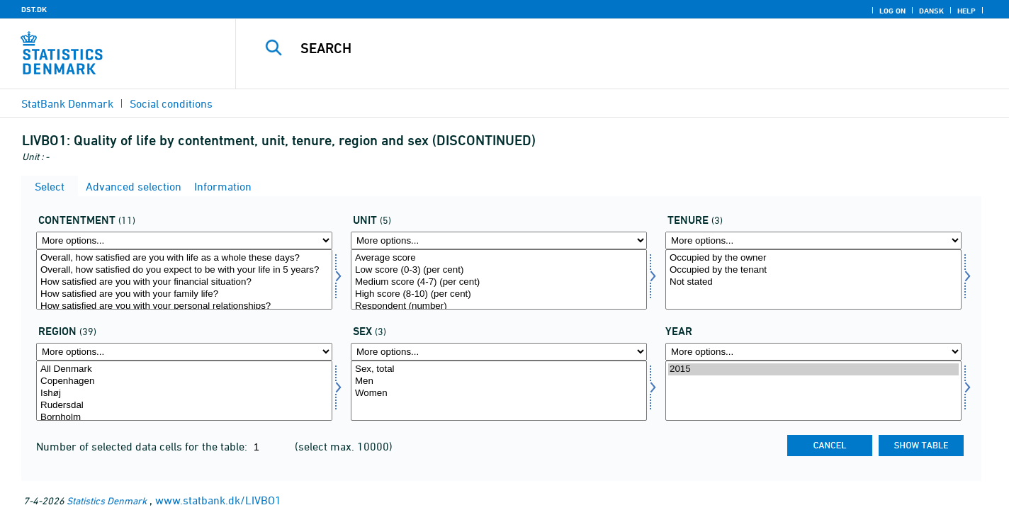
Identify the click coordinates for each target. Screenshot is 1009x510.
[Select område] (184, 391)
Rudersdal (184, 406)
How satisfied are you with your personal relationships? (184, 306)
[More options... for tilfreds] (184, 240)
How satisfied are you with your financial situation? (184, 282)
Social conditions (171, 103)
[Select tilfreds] (184, 279)
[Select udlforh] (813, 279)
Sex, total (499, 369)
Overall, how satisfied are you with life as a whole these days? (184, 258)
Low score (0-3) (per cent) (499, 270)
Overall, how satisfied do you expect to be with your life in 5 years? (184, 270)
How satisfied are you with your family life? (184, 294)
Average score (499, 258)
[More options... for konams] (499, 352)
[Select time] (813, 391)
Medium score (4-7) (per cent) (499, 282)
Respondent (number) (499, 306)
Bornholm (184, 418)
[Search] (599, 48)
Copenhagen (184, 381)
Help (966, 11)
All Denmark (184, 369)
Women (499, 393)
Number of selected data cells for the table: (143, 446)
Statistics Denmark (107, 500)
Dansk (931, 11)
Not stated (813, 282)
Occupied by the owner (813, 258)
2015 (813, 369)
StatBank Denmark (67, 103)
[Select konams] (499, 391)
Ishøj (184, 393)
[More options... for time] (813, 352)
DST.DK (34, 9)
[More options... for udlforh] (813, 240)
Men (499, 381)
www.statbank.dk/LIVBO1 (218, 500)
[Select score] (499, 279)
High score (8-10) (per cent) (499, 294)
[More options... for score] (499, 240)
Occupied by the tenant (813, 270)
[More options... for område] (184, 352)
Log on (892, 11)
